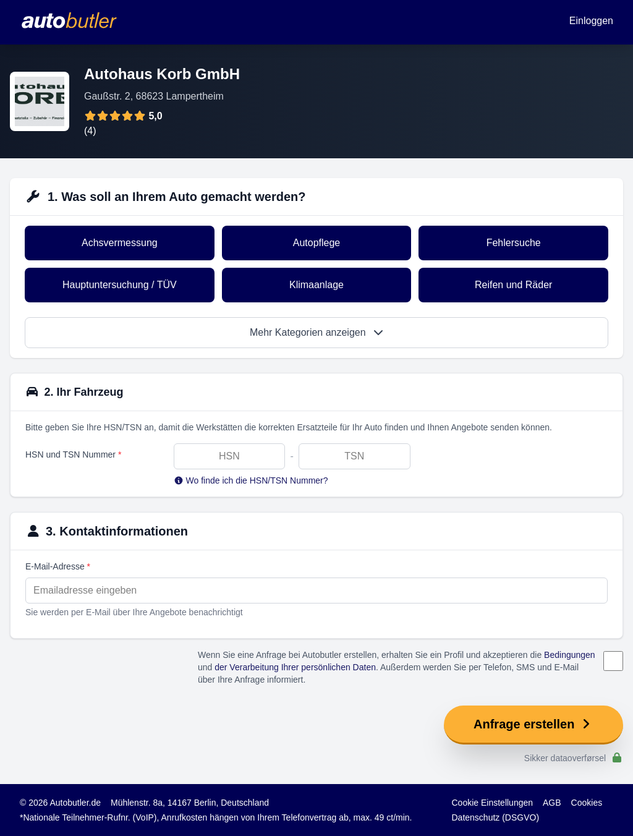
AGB (552, 803)
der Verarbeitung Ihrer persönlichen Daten (295, 667)
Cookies (587, 803)
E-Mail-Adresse (57, 566)
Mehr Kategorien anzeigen (316, 332)
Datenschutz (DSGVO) (496, 817)
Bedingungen (569, 655)
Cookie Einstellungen (492, 803)
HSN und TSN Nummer (73, 454)
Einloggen (591, 20)
